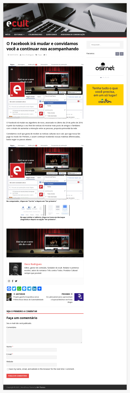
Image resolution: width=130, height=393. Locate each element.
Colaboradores (35, 34)
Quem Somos (51, 34)
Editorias (18, 34)
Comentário (11, 327)
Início (7, 34)
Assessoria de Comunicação (73, 34)
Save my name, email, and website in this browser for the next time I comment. (41, 369)
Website (9, 361)
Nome (9, 346)
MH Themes (41, 387)
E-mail (9, 354)
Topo (40, 55)
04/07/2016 (14, 55)
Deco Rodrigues (28, 55)
